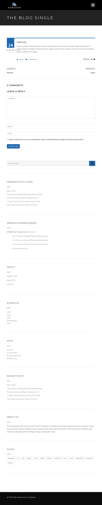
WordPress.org (12, 359)
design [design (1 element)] (29, 458)
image (9, 315)
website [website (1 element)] (10, 463)
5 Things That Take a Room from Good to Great (23, 201)
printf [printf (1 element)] (71, 458)
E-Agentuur (31, 497)
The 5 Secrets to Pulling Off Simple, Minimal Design (24, 194)
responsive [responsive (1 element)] (89, 458)
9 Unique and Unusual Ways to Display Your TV (23, 198)
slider (9, 318)
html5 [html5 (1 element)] (35, 458)
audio (9, 312)
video (9, 323)
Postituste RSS (12, 353)
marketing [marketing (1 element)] (57, 458)
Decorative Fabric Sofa (19, 248)
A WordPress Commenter (16, 232)
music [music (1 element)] (65, 458)
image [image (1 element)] (42, 458)
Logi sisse (10, 350)
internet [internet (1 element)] (49, 458)
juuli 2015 (10, 284)
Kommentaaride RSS (14, 356)
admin (21, 59)
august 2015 (11, 280)
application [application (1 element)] (11, 458)
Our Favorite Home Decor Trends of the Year (22, 205)
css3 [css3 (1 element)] (23, 458)
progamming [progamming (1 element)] (79, 458)
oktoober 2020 (12, 276)
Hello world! (11, 191)
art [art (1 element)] (18, 458)
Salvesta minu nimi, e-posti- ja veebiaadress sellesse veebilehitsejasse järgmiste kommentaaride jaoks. (46, 139)
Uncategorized (12, 321)
